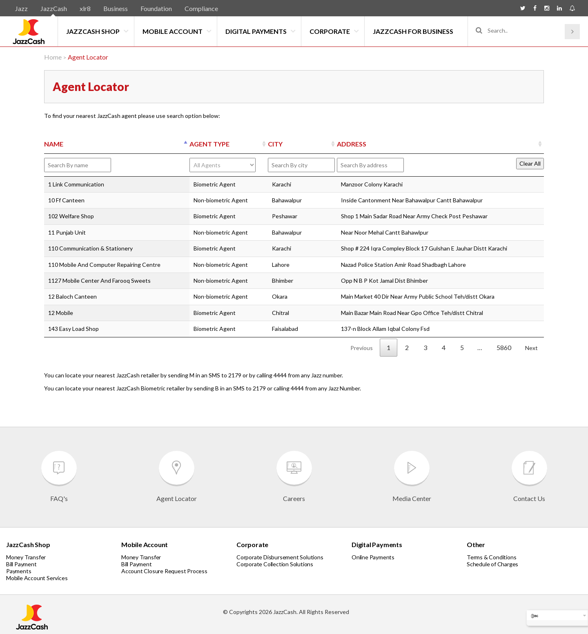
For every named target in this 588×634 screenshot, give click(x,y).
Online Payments (373, 557)
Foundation (156, 8)
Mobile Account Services (36, 577)
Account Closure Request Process (164, 570)
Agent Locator (176, 476)
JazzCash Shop (93, 31)
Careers (294, 476)
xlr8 (85, 8)
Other (476, 544)
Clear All (530, 163)
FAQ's (59, 476)
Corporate (330, 31)
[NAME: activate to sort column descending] (116, 144)
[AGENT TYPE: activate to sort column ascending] (228, 144)
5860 (504, 347)
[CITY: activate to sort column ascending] (302, 144)
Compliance (201, 8)
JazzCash (53, 8)
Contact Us (529, 476)
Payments (18, 570)
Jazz (21, 8)
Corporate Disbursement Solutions (279, 557)
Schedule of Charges (492, 564)
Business (115, 8)
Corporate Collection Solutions (274, 564)
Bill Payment (21, 564)
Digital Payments (256, 31)
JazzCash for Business (413, 31)
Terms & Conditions (491, 557)
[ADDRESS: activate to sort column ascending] (440, 144)
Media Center (411, 476)
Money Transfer (26, 557)
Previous (361, 347)
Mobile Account (173, 31)
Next (531, 347)
